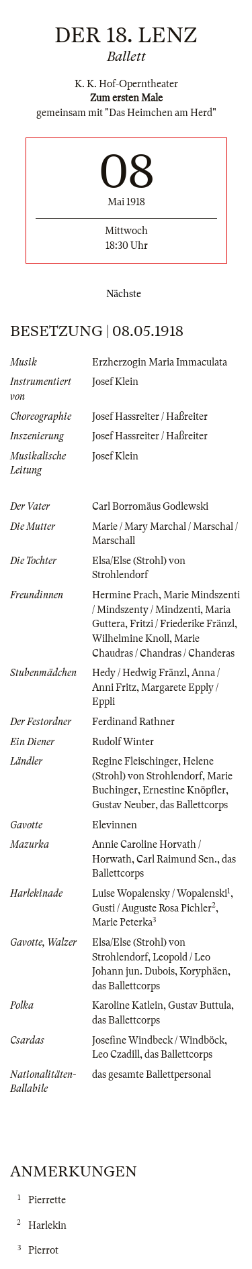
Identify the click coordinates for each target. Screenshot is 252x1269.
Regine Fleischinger (135, 761)
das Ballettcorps (194, 804)
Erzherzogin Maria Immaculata (159, 362)
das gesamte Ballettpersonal (151, 1074)
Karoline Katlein (127, 1005)
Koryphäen (203, 971)
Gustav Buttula (199, 1005)
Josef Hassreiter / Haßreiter (150, 416)
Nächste (126, 293)
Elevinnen (114, 825)
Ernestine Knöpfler (184, 790)
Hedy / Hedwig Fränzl (139, 672)
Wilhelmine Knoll (130, 638)
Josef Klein (115, 381)
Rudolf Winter (123, 741)
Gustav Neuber (123, 804)
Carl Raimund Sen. (176, 859)
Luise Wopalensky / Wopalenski (159, 893)
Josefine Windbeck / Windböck (158, 1040)
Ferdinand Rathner (133, 721)
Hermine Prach (125, 595)
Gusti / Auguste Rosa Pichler (152, 908)
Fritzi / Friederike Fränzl (182, 623)
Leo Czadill (116, 1054)
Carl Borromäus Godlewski (150, 506)
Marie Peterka (122, 922)
